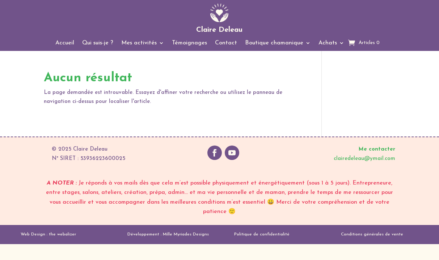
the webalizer (62, 234)
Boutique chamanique (274, 43)
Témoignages (189, 43)
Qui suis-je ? (97, 43)
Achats (327, 43)
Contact (226, 43)
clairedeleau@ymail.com (364, 158)
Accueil (64, 43)
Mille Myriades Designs (186, 234)
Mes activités (139, 43)
